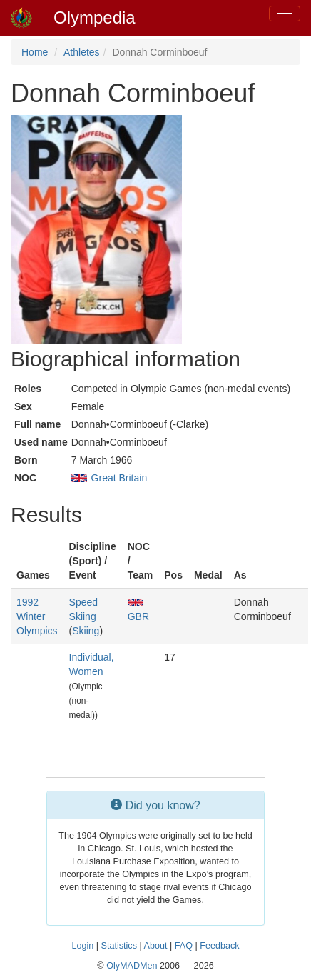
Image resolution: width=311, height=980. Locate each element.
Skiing (85, 630)
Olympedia (94, 17)
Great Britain (119, 478)
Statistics (119, 946)
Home (34, 52)
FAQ (184, 946)
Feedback (219, 946)
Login (82, 946)
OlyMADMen (131, 966)
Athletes (81, 52)
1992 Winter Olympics (37, 616)
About (156, 946)
